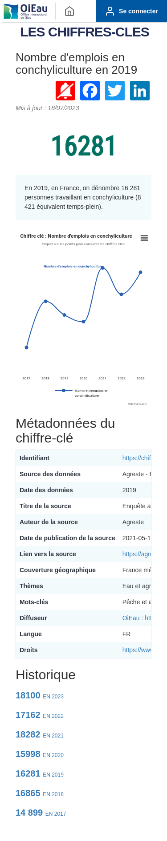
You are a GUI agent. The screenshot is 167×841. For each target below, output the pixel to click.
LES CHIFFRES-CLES (84, 31)
